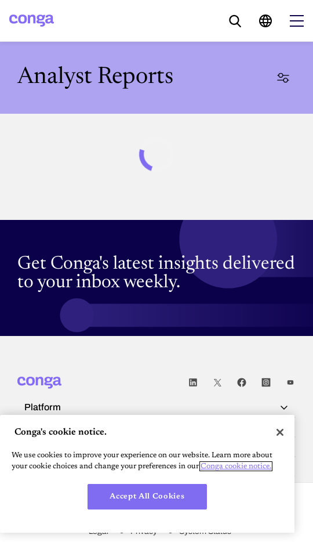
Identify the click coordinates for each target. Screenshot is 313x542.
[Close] (280, 432)
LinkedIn (193, 382)
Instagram (266, 382)
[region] (147, 474)
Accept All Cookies (147, 496)
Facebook (241, 382)
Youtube (290, 382)
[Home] (31, 21)
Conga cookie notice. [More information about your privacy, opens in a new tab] (236, 466)
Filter (283, 78)
